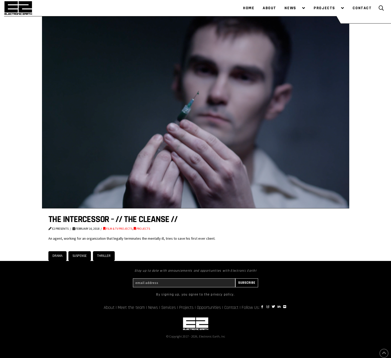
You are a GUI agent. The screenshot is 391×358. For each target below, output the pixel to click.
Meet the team (131, 307)
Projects (186, 307)
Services (168, 307)
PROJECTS (142, 228)
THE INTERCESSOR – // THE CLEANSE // (112, 219)
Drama (57, 256)
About (109, 307)
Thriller (104, 256)
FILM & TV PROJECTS (117, 228)
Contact (231, 307)
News (153, 307)
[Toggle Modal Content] (381, 8)
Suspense (79, 256)
